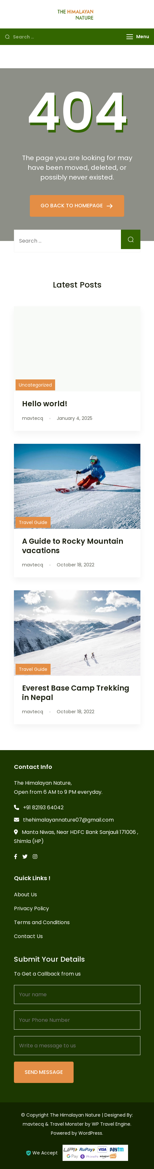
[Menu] (129, 36)
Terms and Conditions (42, 922)
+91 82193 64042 (43, 807)
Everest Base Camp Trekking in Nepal (75, 693)
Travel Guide (33, 522)
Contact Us (28, 936)
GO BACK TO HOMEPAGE (72, 205)
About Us (25, 894)
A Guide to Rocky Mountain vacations (72, 546)
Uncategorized (35, 385)
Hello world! (44, 404)
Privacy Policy (31, 908)
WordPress (90, 1133)
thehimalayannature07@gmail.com (68, 820)
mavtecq (33, 1124)
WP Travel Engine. (111, 1124)
